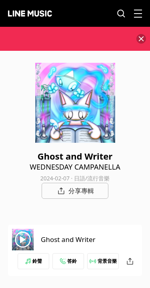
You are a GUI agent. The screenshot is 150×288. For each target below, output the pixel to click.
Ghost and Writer (68, 239)
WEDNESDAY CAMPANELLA (75, 167)
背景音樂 (103, 261)
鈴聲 (33, 261)
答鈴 (68, 261)
